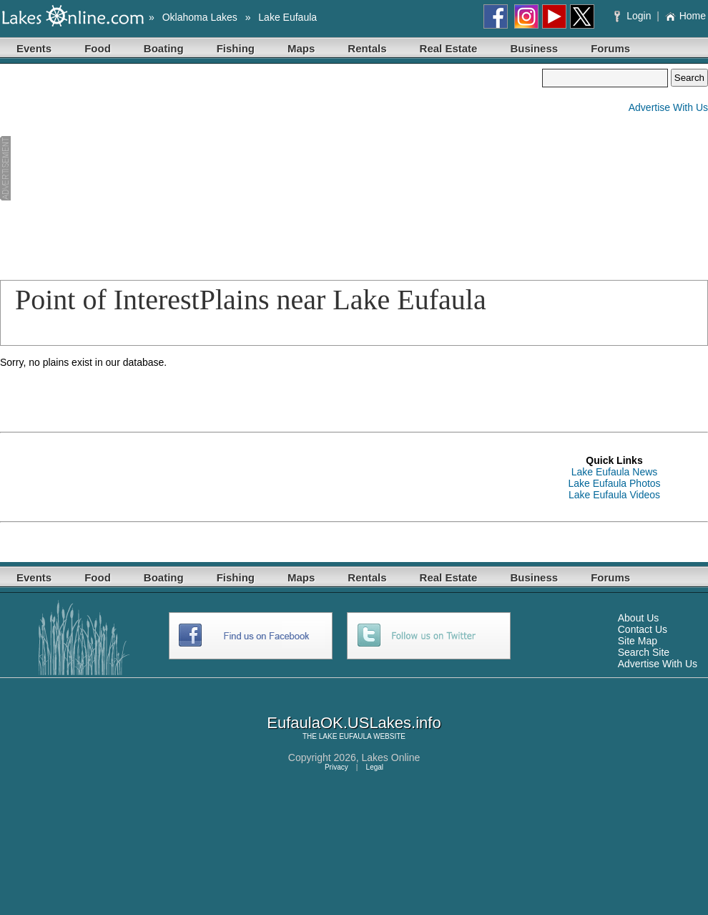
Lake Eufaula (287, 17)
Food (97, 48)
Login (634, 15)
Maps (301, 48)
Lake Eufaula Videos (614, 494)
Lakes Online (391, 757)
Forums (610, 48)
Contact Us (642, 629)
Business (534, 48)
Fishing (236, 48)
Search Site (643, 652)
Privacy (336, 767)
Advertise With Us (668, 107)
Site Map (637, 641)
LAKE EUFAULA (345, 736)
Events (33, 48)
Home (685, 15)
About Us (638, 618)
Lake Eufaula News (614, 472)
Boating (164, 48)
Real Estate (449, 48)
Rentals (367, 48)
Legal (374, 767)
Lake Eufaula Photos (614, 483)
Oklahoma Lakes (199, 17)
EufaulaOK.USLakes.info (354, 723)
